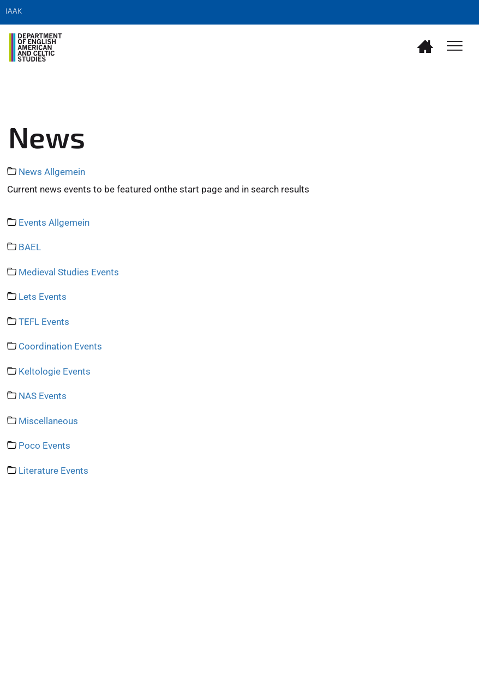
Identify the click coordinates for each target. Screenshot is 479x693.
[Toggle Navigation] (455, 46)
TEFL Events (44, 321)
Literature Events (53, 470)
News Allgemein (52, 171)
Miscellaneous (48, 420)
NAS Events (43, 395)
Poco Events (44, 445)
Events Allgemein (54, 222)
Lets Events (43, 296)
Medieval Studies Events (69, 272)
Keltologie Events (55, 371)
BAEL (30, 247)
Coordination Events (60, 346)
